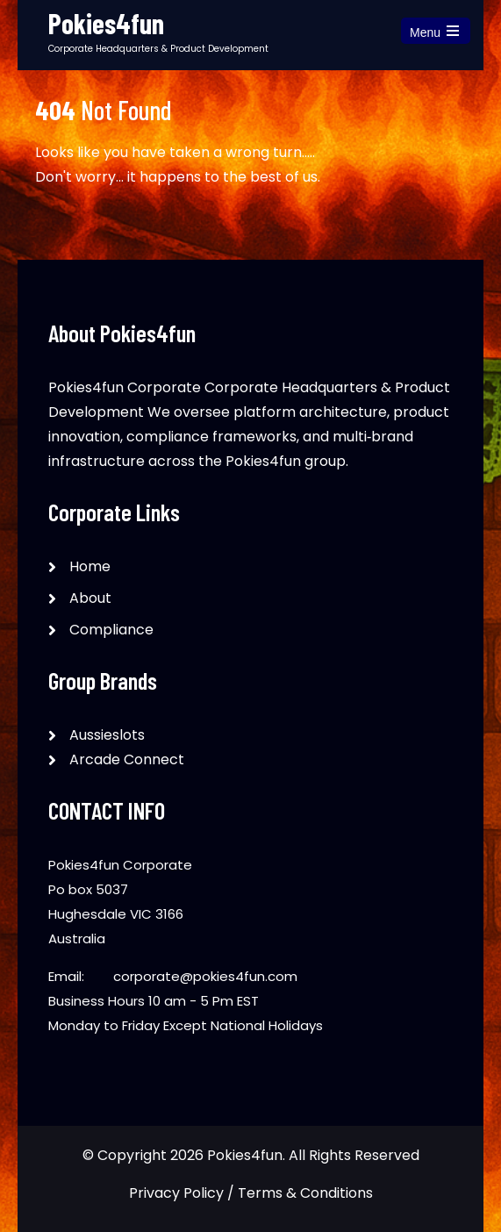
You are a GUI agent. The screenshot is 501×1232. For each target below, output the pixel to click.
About (90, 598)
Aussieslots (107, 735)
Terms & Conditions (305, 1193)
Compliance (111, 630)
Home (90, 566)
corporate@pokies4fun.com (205, 976)
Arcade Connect (126, 759)
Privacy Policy (176, 1193)
